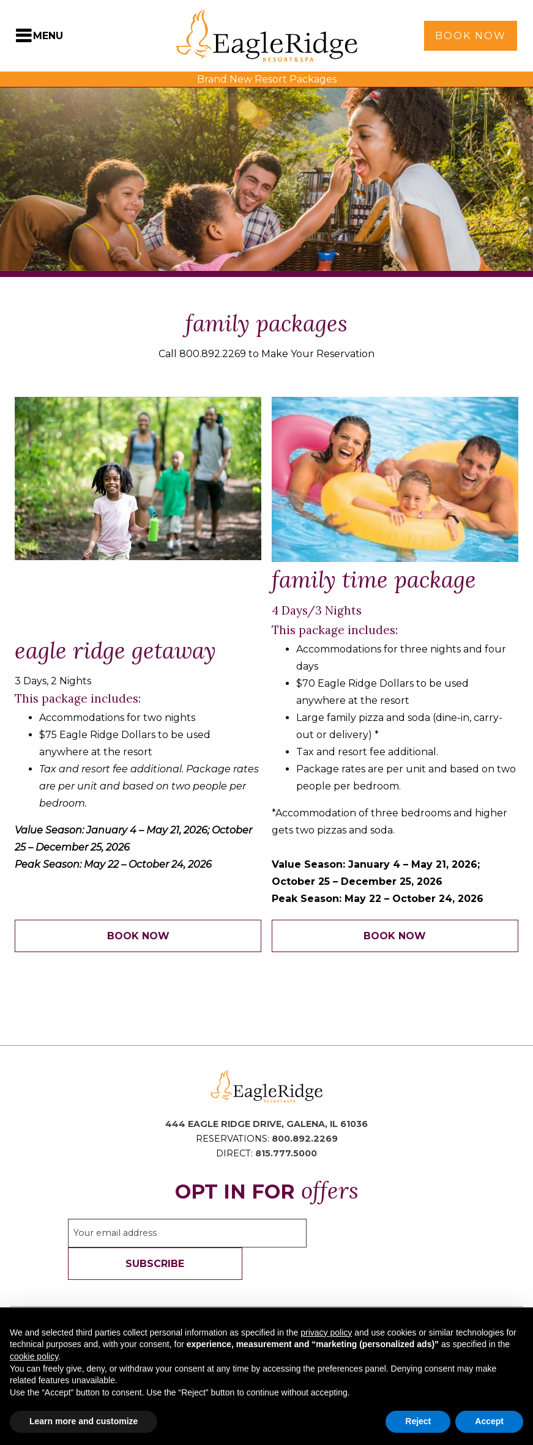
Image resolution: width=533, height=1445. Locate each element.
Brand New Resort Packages (267, 79)
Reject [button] (418, 1421)
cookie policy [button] (34, 1356)
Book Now (470, 36)
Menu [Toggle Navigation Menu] (48, 36)
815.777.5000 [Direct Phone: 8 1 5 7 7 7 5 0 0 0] (286, 1153)
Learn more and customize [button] (83, 1421)
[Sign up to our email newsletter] (187, 1233)
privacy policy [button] (326, 1332)
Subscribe (154, 1263)
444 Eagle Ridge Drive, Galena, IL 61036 (266, 1123)
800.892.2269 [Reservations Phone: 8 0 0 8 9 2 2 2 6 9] (305, 1138)
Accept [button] (489, 1421)
